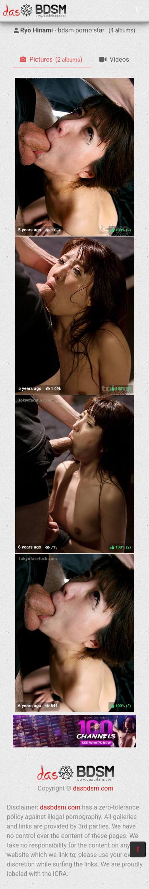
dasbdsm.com (93, 788)
